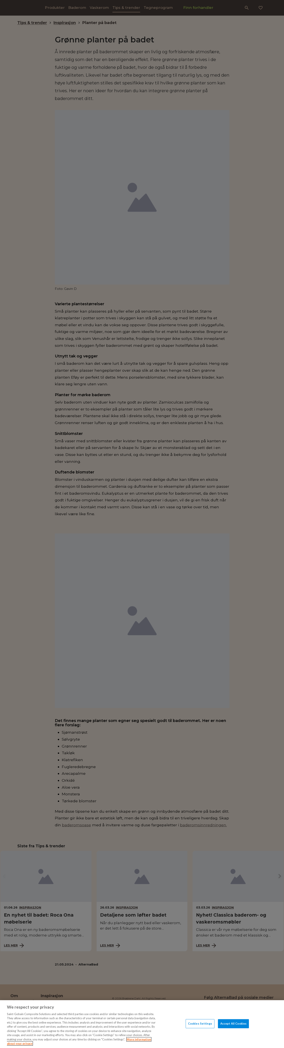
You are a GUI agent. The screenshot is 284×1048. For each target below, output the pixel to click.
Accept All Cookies (233, 1023)
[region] (142, 1024)
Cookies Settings (200, 1023)
